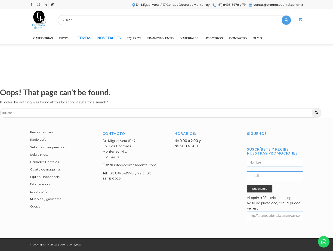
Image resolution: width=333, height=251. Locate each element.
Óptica (35, 206)
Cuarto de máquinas (45, 169)
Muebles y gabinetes (45, 199)
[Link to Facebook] (31, 4)
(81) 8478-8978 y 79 (229, 4)
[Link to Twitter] (52, 4)
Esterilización (40, 184)
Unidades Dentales (44, 162)
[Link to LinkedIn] (45, 4)
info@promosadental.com (135, 165)
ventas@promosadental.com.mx (276, 4)
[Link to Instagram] (38, 4)
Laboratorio (39, 191)
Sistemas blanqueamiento (50, 147)
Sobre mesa (39, 154)
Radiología (38, 139)
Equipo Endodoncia (45, 177)
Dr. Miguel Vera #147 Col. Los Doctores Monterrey (171, 4)
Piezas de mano (42, 132)
